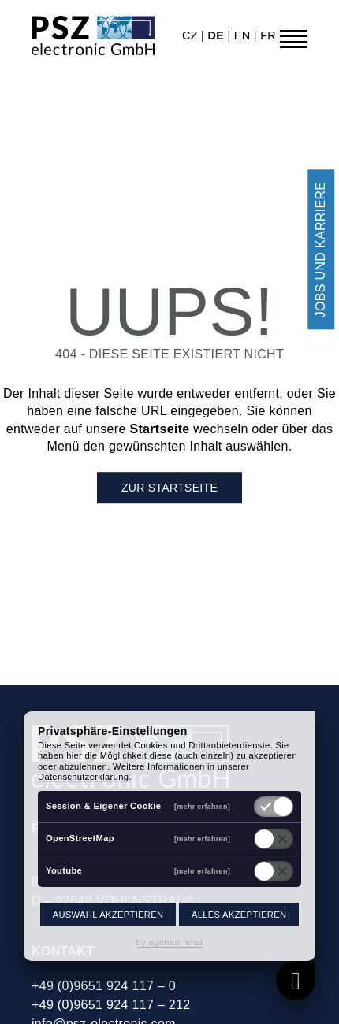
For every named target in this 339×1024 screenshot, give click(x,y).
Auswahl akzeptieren (108, 914)
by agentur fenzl (169, 942)
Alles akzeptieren (239, 914)
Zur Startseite (169, 487)
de (217, 35)
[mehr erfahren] (202, 806)
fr (268, 35)
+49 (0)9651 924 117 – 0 (104, 985)
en (244, 35)
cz (191, 35)
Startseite (159, 429)
